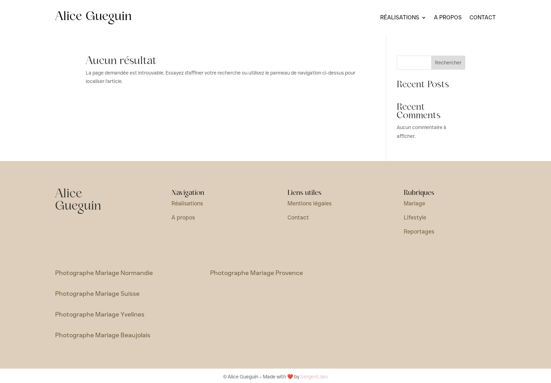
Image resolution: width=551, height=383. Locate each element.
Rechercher (448, 62)
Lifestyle (415, 217)
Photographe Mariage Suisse (97, 294)
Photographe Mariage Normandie (104, 273)
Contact (482, 18)
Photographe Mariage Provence (256, 273)
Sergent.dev (314, 377)
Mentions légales (309, 203)
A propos (448, 18)
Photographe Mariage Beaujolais (102, 335)
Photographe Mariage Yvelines (99, 314)
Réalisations (399, 18)
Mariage (414, 203)
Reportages (419, 231)
